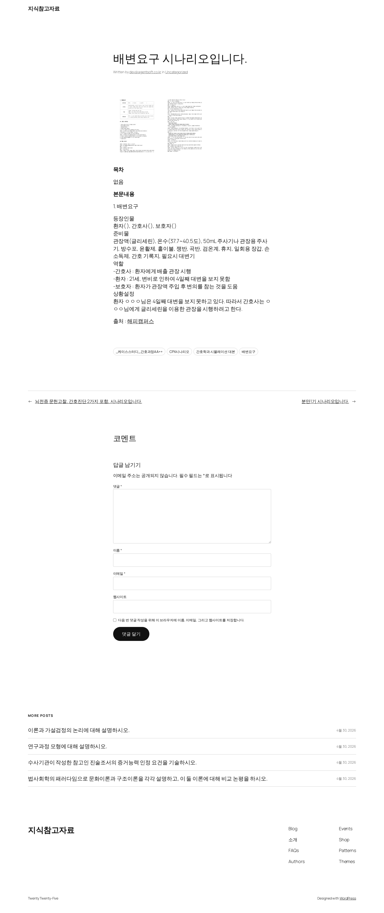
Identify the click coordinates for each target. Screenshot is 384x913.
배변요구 (248, 351)
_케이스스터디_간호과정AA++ (139, 351)
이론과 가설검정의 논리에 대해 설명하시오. (79, 730)
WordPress (348, 898)
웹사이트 (120, 596)
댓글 (117, 486)
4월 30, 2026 (346, 730)
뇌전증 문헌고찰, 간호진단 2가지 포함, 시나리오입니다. (88, 401)
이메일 (119, 573)
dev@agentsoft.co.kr (145, 72)
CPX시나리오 (179, 351)
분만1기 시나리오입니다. (325, 401)
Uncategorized (176, 72)
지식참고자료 (44, 8)
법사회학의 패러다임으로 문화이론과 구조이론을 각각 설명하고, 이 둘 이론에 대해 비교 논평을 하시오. (147, 779)
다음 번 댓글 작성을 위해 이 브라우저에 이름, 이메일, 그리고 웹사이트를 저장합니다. (181, 620)
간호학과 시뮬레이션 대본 (215, 351)
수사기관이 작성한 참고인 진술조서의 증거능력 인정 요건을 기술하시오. (112, 762)
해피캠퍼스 (140, 321)
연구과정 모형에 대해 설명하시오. (67, 746)
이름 (117, 550)
